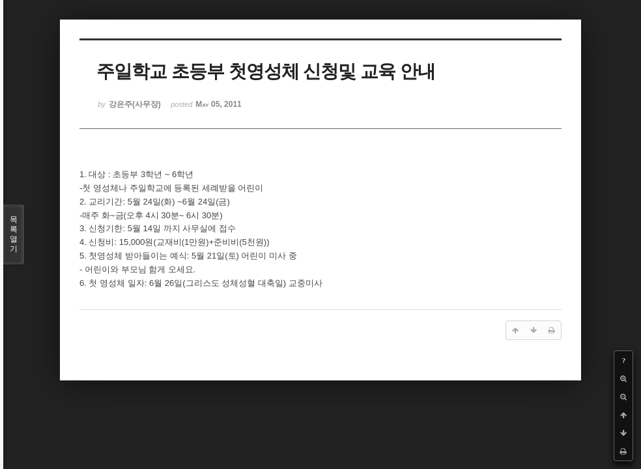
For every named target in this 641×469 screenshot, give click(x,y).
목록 (14, 234)
